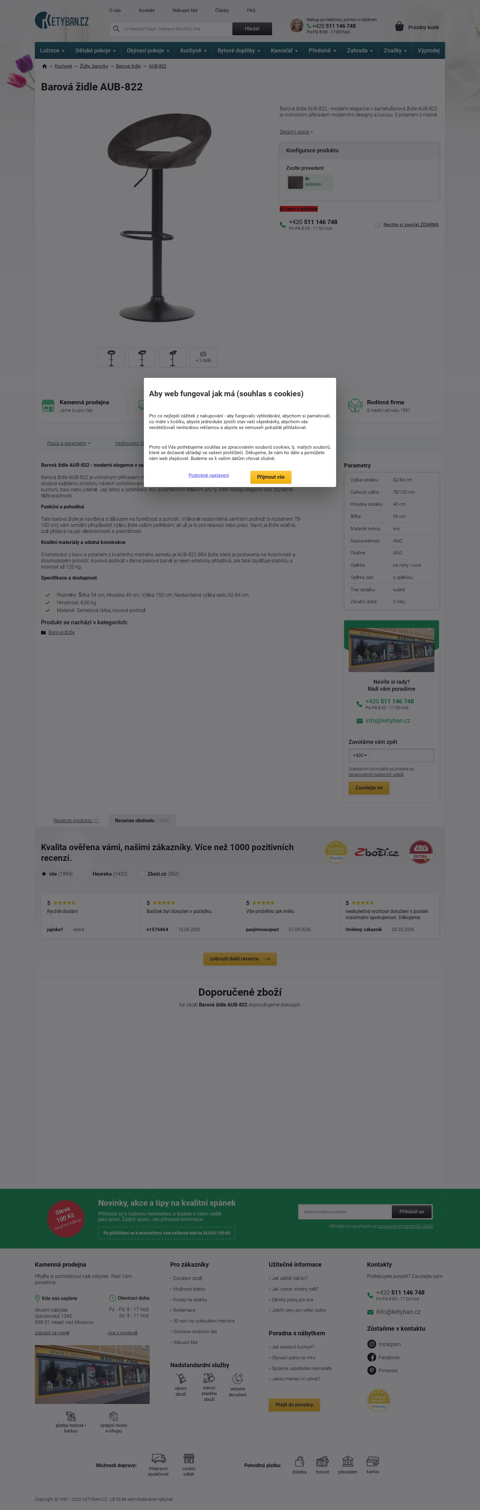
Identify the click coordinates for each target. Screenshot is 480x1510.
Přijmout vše (271, 477)
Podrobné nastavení (209, 475)
